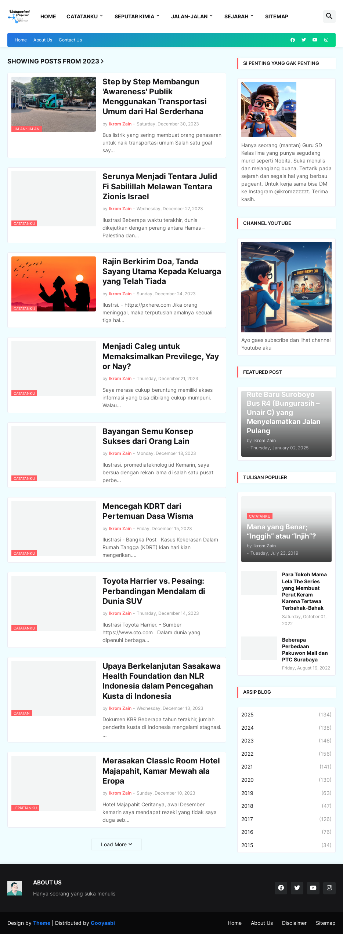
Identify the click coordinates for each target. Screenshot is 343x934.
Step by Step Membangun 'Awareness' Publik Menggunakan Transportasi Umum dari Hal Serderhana (154, 96)
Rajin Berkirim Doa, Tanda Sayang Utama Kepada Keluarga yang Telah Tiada (161, 271)
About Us (42, 40)
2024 (286, 727)
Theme (41, 923)
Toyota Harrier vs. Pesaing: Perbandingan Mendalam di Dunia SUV (153, 591)
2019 (286, 793)
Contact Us (70, 40)
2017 (286, 819)
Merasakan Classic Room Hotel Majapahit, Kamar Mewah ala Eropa (161, 770)
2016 (286, 832)
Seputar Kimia (134, 16)
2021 (286, 766)
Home (48, 16)
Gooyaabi (103, 923)
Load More (114, 844)
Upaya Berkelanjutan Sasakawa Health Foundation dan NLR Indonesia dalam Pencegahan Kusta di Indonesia (161, 681)
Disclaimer (294, 923)
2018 (286, 806)
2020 (286, 780)
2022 (286, 754)
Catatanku (82, 16)
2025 (286, 714)
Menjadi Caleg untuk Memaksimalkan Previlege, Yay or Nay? (160, 356)
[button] (329, 16)
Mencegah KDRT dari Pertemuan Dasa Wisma (147, 511)
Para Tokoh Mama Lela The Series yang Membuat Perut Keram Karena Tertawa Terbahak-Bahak (304, 591)
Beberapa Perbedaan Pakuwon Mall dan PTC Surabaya (305, 649)
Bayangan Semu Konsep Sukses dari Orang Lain (147, 436)
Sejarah (236, 16)
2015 (286, 845)
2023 (286, 740)
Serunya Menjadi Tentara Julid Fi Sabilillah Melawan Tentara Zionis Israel (159, 186)
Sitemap (276, 16)
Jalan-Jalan (189, 16)
